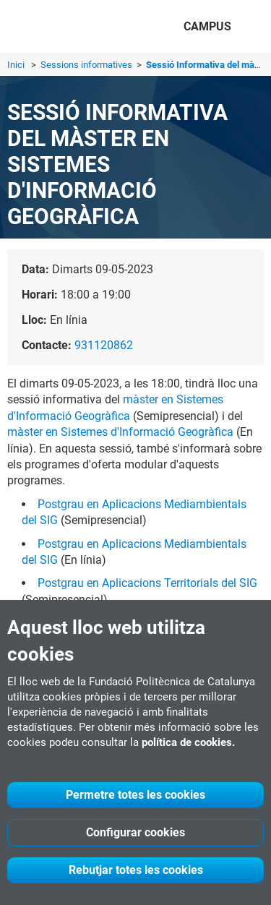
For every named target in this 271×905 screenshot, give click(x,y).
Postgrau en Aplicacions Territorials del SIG (147, 583)
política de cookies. (188, 742)
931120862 (103, 345)
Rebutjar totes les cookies (136, 870)
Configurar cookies (135, 832)
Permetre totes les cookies (135, 795)
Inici (16, 64)
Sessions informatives (87, 64)
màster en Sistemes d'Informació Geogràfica (120, 432)
